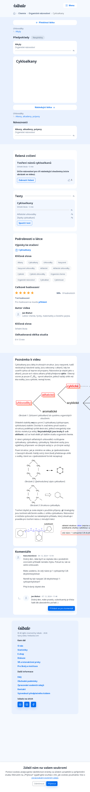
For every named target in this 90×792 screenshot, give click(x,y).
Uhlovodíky (48, 262)
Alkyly (18, 31)
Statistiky (22, 650)
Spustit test (25, 223)
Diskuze (21, 658)
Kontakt (22, 689)
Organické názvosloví (39, 13)
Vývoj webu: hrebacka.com (28, 635)
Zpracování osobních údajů (31, 685)
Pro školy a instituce (28, 666)
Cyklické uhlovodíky (37, 274)
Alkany (20, 262)
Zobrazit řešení (26, 180)
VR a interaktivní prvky (29, 662)
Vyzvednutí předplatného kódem (34, 693)
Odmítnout (39, 783)
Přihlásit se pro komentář (61, 608)
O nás (20, 645)
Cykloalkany (23, 250)
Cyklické (21, 274)
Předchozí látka (45, 22)
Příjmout (52, 783)
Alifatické (43, 268)
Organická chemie (58, 274)
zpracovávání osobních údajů (44, 777)
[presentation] (33, 376)
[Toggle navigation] (70, 5)
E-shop (21, 654)
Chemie (22, 13)
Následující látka (45, 107)
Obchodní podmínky (27, 681)
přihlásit (43, 302)
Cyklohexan (59, 280)
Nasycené (62, 262)
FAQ (20, 677)
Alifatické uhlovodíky (61, 268)
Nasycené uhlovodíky (26, 268)
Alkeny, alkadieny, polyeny (28, 116)
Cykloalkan (44, 280)
